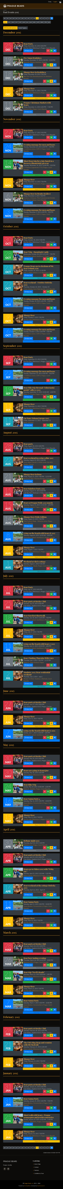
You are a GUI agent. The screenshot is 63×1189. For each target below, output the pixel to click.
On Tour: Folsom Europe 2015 (36, 418)
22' (16, 18)
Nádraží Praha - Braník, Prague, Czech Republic (38, 566)
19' (25, 18)
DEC (9, 22)
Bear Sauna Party (31, 902)
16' (34, 18)
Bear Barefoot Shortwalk (34, 615)
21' (19, 18)
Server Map (37, 1164)
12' (46, 18)
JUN (31, 22)
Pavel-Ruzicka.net (41, 1185)
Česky (49, 1)
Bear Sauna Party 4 (32, 799)
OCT (17, 22)
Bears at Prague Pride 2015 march (38, 502)
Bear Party (28, 43)
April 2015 (9, 829)
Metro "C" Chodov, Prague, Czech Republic (37, 394)
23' (13, 18)
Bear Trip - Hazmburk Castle (36, 252)
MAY (34, 22)
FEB (46, 22)
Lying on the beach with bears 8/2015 (39, 533)
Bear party (28, 444)
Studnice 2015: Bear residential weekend (37, 673)
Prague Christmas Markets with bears (37, 103)
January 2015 (10, 1073)
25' (7, 18)
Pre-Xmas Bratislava (32, 58)
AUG (24, 22)
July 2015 (8, 576)
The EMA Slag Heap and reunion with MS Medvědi (38, 1043)
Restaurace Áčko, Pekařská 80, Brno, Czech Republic (40, 479)
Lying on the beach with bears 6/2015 (39, 730)
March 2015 (10, 932)
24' (10, 18)
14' (40, 18)
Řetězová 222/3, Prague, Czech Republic (36, 962)
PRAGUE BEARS (15, 5)
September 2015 (12, 345)
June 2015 (8, 691)
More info (28, 50)
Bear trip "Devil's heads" (34, 972)
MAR (42, 22)
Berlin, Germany (29, 422)
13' (43, 18)
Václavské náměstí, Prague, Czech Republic (37, 507)
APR (38, 22)
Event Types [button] (22, 28)
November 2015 (12, 119)
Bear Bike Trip (30, 784)
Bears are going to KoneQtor (36, 770)
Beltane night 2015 (31, 840)
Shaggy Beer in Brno (33, 474)
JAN (49, 22)
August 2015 (10, 432)
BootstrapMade (27, 1185)
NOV (13, 22)
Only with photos (10, 28)
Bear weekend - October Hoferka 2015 (38, 283)
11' (49, 18)
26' (4, 18)
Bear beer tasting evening (35, 958)
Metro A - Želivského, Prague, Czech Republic (37, 1121)
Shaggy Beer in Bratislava (35, 72)
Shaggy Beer (29, 88)
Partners (36, 1170)
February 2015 (11, 1017)
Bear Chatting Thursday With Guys (39, 658)
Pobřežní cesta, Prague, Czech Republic (36, 845)
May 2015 (8, 745)
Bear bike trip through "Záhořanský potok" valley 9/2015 (39, 388)
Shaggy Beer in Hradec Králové (37, 193)
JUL (27, 22)
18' (28, 18)
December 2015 (12, 32)
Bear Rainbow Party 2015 (34, 488)
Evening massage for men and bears (39, 144)
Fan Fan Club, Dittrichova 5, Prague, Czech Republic (39, 93)
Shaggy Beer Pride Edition (35, 517)
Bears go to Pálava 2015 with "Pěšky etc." (39, 870)
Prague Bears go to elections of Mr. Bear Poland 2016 (39, 267)
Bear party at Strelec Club (35, 601)
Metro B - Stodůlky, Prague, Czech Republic (37, 789)
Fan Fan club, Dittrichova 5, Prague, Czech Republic (39, 819)
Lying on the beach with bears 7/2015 (39, 644)
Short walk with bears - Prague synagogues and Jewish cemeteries (39, 1116)
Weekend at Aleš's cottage (35, 561)
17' (31, 18)
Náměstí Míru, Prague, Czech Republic (35, 109)
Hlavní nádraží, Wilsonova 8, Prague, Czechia (37, 775)
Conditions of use (39, 1173)
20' (22, 18)
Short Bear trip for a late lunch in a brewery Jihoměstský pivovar (39, 162)
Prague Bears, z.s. (29, 1183)
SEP (20, 22)
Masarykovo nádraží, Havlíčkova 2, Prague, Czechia (39, 256)
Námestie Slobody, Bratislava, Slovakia (35, 62)
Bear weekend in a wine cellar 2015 (38, 458)
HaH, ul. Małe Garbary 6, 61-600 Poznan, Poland (39, 272)
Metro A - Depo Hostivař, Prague (34, 662)
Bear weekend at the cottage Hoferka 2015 (39, 886)
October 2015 (11, 226)
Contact (36, 1167)
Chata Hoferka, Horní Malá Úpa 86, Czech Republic (39, 289)
